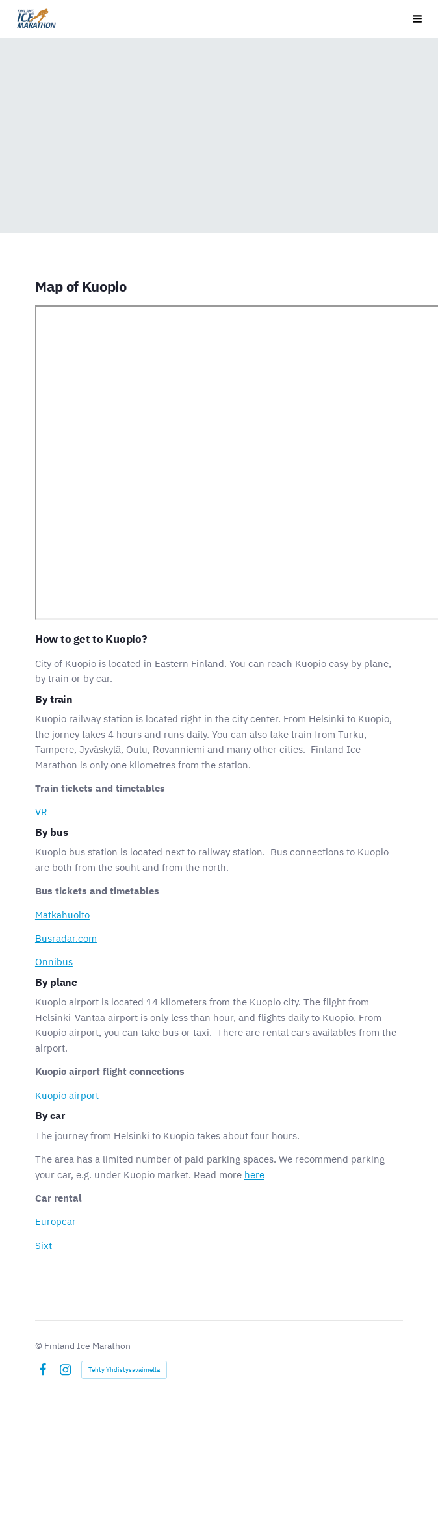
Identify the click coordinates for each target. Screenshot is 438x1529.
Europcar (55, 1221)
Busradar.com (66, 938)
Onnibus (54, 961)
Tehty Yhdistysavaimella (124, 1369)
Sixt (43, 1245)
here (254, 1175)
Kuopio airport (67, 1095)
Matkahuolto (62, 915)
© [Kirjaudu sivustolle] (39, 1346)
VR (41, 811)
